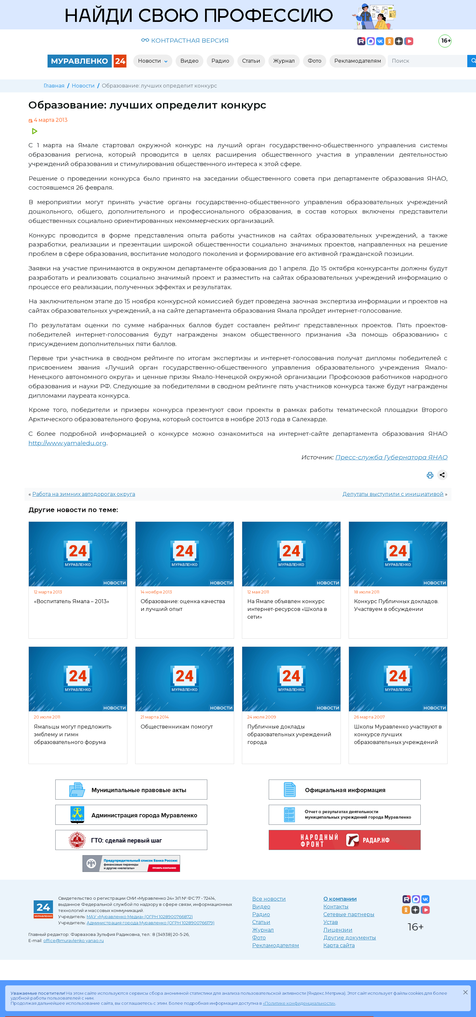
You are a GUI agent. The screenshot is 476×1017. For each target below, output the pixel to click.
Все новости (269, 899)
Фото (259, 938)
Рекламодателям (275, 945)
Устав (330, 922)
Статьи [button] (251, 61)
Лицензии (337, 930)
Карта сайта (339, 945)
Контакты (336, 907)
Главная (54, 86)
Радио (261, 914)
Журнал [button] (284, 61)
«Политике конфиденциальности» (299, 1003)
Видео (261, 907)
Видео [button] (189, 61)
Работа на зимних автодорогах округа (83, 494)
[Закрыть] (465, 992)
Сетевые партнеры (348, 914)
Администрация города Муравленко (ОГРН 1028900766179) (150, 922)
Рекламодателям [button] (357, 61)
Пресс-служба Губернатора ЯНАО (391, 457)
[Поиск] (427, 61)
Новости (83, 86)
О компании (340, 899)
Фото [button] (314, 61)
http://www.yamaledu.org (67, 443)
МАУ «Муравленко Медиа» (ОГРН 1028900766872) (140, 916)
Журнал (263, 930)
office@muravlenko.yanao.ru (73, 940)
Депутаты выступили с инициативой (393, 494)
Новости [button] (150, 61)
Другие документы (349, 938)
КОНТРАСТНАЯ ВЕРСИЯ (185, 40)
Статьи (261, 922)
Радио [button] (220, 61)
